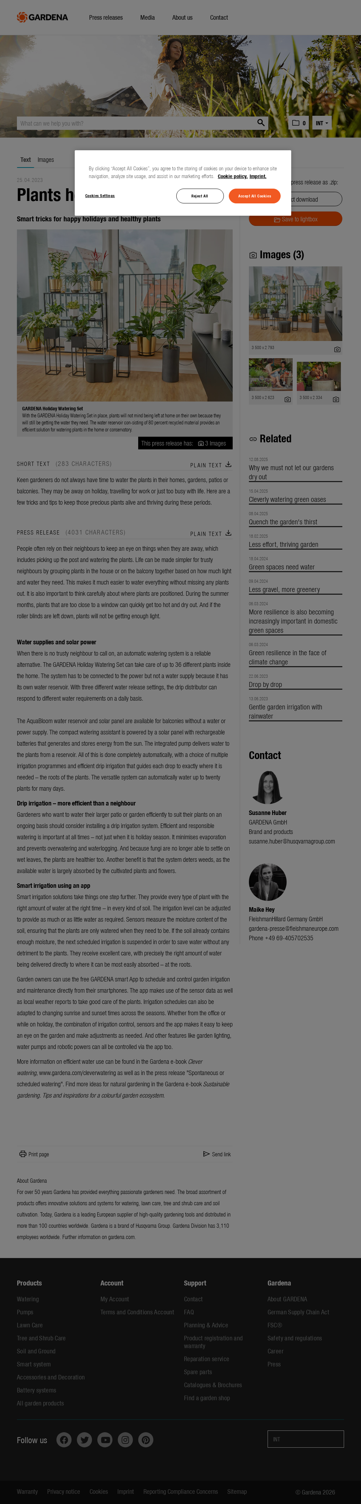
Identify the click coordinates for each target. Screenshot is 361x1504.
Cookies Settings (100, 195)
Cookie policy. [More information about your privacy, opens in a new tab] (233, 175)
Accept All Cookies (254, 195)
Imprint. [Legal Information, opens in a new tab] (258, 175)
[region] (183, 183)
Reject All (199, 195)
